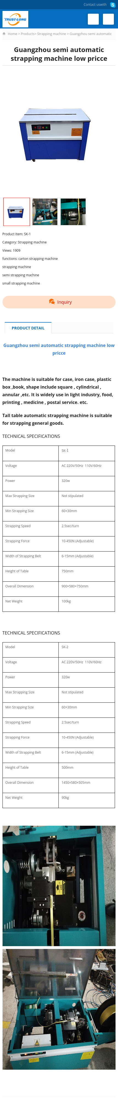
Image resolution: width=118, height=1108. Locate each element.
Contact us (92, 4)
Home (12, 33)
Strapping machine (51, 33)
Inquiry (59, 302)
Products (28, 33)
